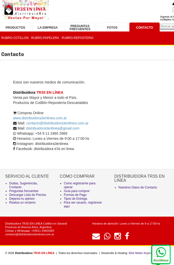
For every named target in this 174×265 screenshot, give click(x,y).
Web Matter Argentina (142, 253)
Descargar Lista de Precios (27, 195)
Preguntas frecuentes (23, 191)
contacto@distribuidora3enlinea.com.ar (29, 234)
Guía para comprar (77, 191)
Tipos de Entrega (75, 198)
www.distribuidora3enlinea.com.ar (40, 118)
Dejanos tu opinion (22, 198)
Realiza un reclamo (22, 202)
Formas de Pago (75, 195)
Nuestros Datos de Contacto (137, 187)
